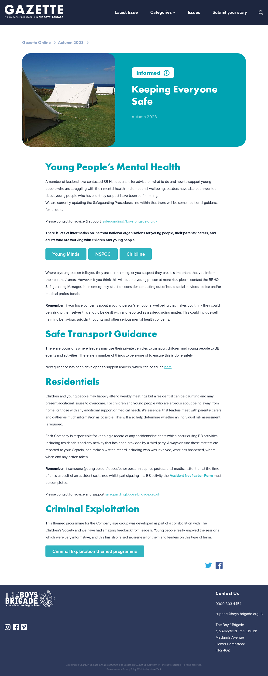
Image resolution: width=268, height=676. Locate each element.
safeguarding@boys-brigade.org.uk (130, 221)
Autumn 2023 (71, 42)
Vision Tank (155, 669)
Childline (136, 254)
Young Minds (65, 254)
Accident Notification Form (191, 475)
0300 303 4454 (228, 604)
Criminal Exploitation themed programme (94, 551)
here (168, 367)
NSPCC (103, 254)
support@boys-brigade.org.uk (239, 614)
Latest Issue (126, 12)
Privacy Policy (129, 669)
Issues (194, 12)
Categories (161, 12)
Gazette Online (36, 42)
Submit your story (230, 12)
